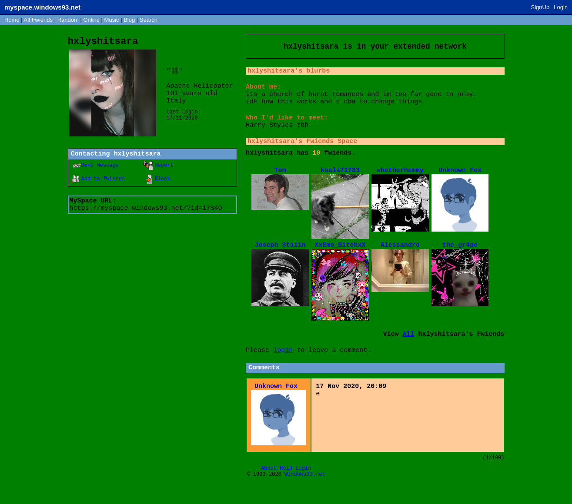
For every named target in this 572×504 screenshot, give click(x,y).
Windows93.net (304, 497)
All (38, 20)
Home (12, 20)
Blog (129, 20)
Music (111, 20)
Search (148, 20)
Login (561, 7)
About (269, 489)
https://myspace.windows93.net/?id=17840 (146, 213)
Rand (68, 20)
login (283, 367)
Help (286, 489)
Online (91, 20)
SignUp (540, 7)
